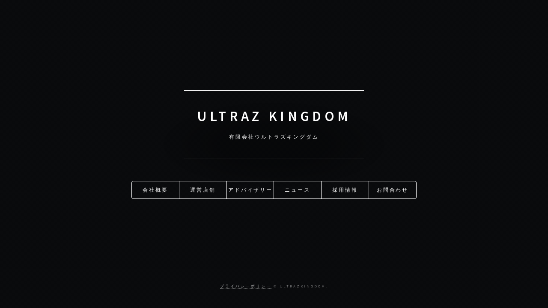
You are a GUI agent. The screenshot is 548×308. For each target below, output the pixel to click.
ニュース (297, 189)
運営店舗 (203, 189)
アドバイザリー (250, 189)
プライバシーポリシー (245, 286)
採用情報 (345, 189)
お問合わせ (393, 189)
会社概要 (155, 189)
